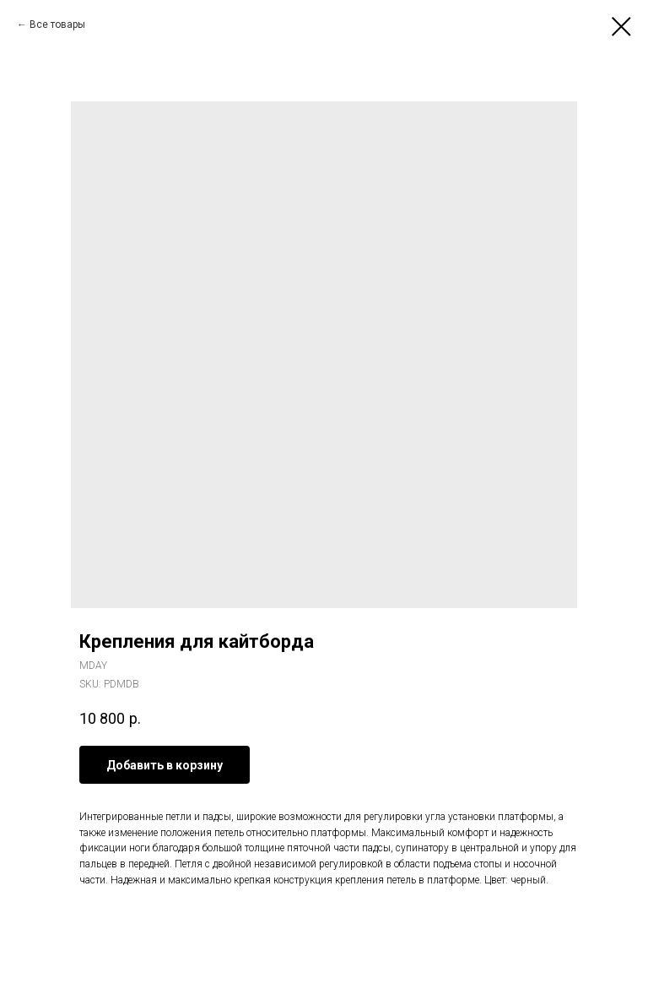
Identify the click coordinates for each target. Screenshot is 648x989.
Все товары (57, 24)
